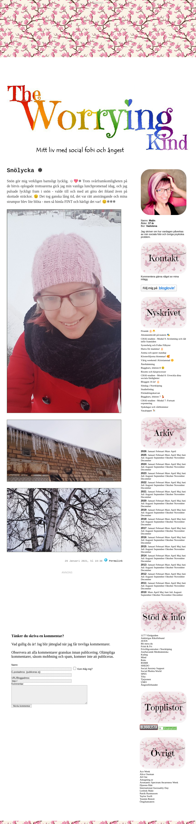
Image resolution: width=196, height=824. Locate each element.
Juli (142, 457)
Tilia (143, 676)
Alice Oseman (147, 774)
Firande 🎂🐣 (148, 331)
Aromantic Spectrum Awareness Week (159, 782)
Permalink (116, 561)
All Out (143, 777)
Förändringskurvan (150, 393)
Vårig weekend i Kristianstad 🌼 (157, 360)
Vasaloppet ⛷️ (148, 410)
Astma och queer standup (153, 352)
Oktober (169, 457)
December (146, 460)
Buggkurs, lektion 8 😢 (153, 367)
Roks (143, 660)
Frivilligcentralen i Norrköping (156, 649)
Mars (167, 451)
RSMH (144, 662)
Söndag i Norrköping (151, 385)
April (173, 451)
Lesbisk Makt (146, 790)
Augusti (149, 457)
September (159, 457)
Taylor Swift (146, 796)
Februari (160, 451)
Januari (151, 451)
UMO (144, 682)
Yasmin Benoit (147, 798)
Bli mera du (147, 643)
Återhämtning (148, 364)
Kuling (144, 654)
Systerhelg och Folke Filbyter (155, 345)
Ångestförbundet (149, 684)
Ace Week (145, 771)
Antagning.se (146, 779)
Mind (143, 657)
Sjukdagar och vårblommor (154, 406)
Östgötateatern (147, 801)
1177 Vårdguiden (149, 635)
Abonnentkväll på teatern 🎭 (155, 334)
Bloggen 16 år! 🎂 (150, 381)
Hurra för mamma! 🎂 (152, 348)
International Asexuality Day (154, 787)
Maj (179, 455)
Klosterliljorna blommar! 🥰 (155, 356)
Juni (184, 455)
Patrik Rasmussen (149, 793)
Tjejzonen (146, 679)
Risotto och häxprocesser (153, 371)
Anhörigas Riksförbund (153, 638)
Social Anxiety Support (152, 668)
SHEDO (145, 665)
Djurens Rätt (146, 785)
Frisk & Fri (146, 646)
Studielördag (147, 389)
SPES (144, 673)
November (179, 457)
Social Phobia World (151, 671)
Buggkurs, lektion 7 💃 (153, 396)
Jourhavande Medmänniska (154, 651)
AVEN (144, 640)
